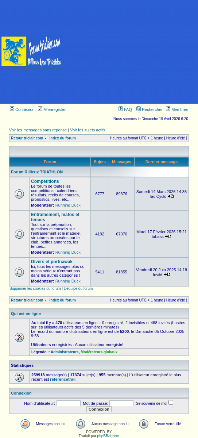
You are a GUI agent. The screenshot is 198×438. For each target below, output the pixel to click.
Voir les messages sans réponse (38, 130)
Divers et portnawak (52, 261)
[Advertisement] (130, 52)
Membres (177, 109)
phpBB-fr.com (108, 436)
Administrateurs (65, 352)
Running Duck (68, 205)
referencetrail (62, 379)
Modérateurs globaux (99, 352)
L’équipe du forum (78, 289)
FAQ (125, 109)
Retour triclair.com (27, 138)
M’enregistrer (52, 109)
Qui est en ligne (26, 313)
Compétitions (45, 181)
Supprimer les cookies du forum (35, 289)
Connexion (22, 109)
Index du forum (63, 138)
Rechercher (149, 109)
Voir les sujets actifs (87, 130)
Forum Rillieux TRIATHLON (37, 172)
